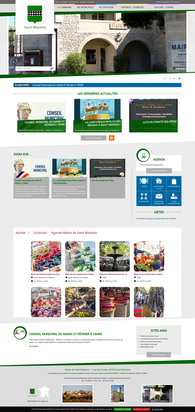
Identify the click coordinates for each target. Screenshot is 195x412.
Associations (144, 201)
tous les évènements (159, 171)
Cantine (144, 186)
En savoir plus (157, 409)
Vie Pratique (106, 7)
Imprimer (179, 78)
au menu (83, 2)
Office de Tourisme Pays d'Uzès (150, 341)
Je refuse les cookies (141, 409)
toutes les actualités (93, 138)
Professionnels (174, 186)
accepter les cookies (153, 218)
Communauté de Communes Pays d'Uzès (154, 339)
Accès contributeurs (174, 202)
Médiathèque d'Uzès (147, 347)
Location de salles (159, 187)
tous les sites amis (159, 354)
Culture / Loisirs (164, 7)
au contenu (63, 2)
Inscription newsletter (159, 202)
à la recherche (73, 2)
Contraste (90, 2)
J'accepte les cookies (123, 409)
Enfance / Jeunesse (132, 7)
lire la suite (33, 346)
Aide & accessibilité (162, 2)
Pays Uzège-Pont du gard (148, 344)
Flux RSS (111, 138)
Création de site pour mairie (149, 336)
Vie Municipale (85, 7)
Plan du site (175, 2)
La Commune (64, 7)
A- (165, 78)
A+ (175, 78)
